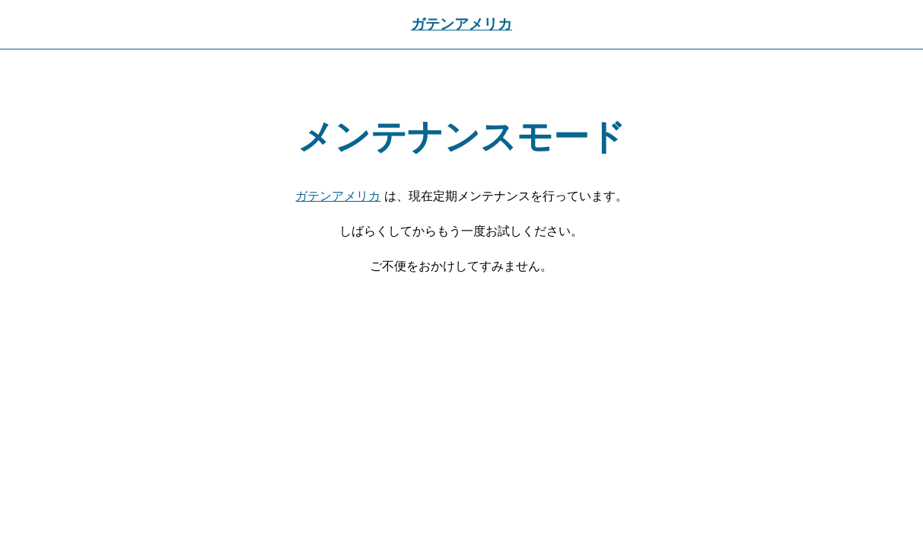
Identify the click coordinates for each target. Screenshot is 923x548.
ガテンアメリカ (461, 24)
